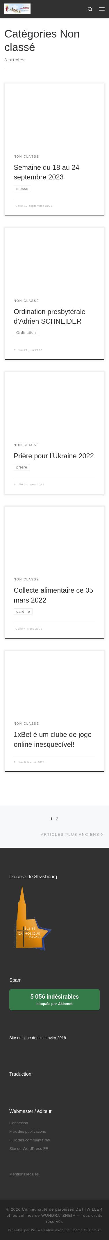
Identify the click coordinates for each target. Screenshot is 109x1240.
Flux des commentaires (29, 1140)
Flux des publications (27, 1131)
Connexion (18, 1123)
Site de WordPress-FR (29, 1148)
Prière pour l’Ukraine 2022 (54, 456)
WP (34, 1230)
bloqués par (54, 999)
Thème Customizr (86, 1230)
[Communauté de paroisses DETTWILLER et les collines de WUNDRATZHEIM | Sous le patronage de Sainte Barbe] (17, 8)
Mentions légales (24, 1174)
